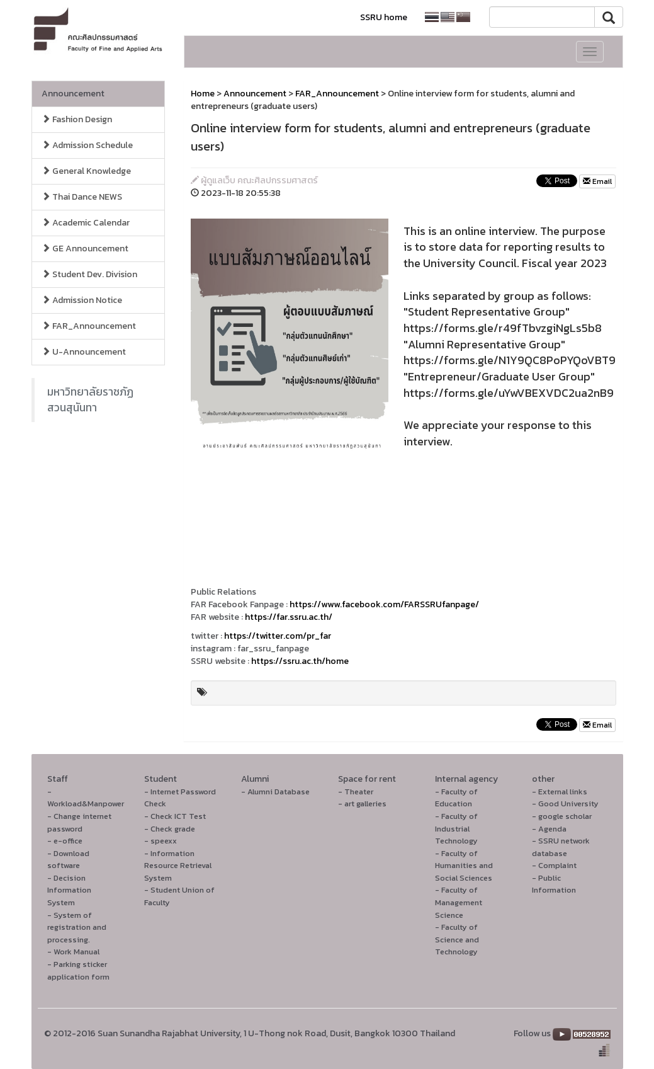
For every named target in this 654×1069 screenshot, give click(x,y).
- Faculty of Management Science (458, 902)
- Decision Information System (69, 890)
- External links (559, 791)
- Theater (355, 791)
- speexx (160, 841)
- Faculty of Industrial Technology (456, 828)
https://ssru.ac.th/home (300, 661)
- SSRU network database (561, 847)
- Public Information (554, 884)
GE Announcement (85, 248)
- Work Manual (73, 952)
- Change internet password (79, 822)
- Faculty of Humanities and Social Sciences (464, 865)
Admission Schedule (87, 145)
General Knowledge (86, 171)
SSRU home (383, 17)
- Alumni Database (275, 791)
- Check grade (169, 829)
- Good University (565, 803)
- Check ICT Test (175, 816)
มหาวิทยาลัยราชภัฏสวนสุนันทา (90, 400)
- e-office (64, 841)
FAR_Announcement (89, 326)
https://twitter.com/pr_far (277, 636)
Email (597, 181)
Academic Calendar (86, 222)
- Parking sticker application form (78, 970)
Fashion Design (77, 119)
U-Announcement (84, 351)
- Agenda (549, 829)
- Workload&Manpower (85, 798)
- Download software (68, 859)
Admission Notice (82, 300)
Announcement (73, 93)
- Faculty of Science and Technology (457, 939)
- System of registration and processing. (76, 927)
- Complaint (554, 865)
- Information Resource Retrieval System (177, 865)
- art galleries (362, 803)
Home (203, 93)
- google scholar (562, 816)
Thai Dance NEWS (82, 196)
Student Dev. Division (89, 274)
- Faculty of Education (456, 798)
